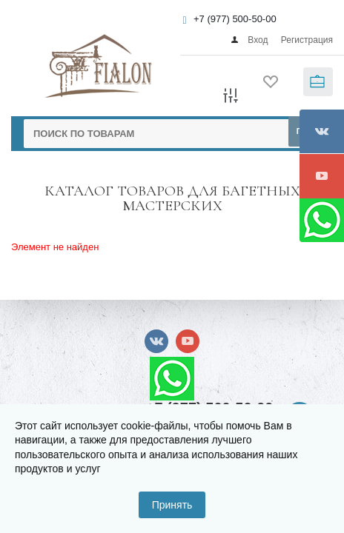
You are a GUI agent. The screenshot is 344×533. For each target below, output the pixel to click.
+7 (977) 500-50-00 (235, 18)
